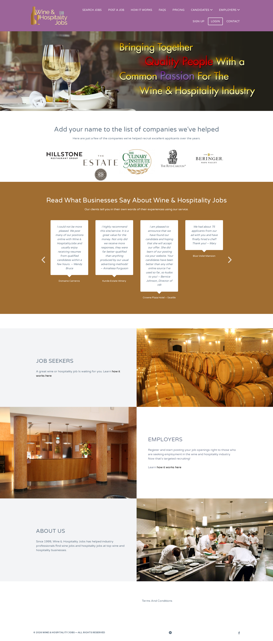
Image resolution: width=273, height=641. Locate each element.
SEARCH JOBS (92, 10)
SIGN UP (198, 21)
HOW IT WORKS (141, 10)
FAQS (162, 10)
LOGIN (215, 21)
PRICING (178, 10)
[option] (64, 155)
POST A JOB (116, 10)
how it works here (169, 467)
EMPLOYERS (227, 10)
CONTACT (233, 21)
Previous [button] (43, 259)
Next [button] (230, 259)
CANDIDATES (200, 10)
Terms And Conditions (157, 601)
